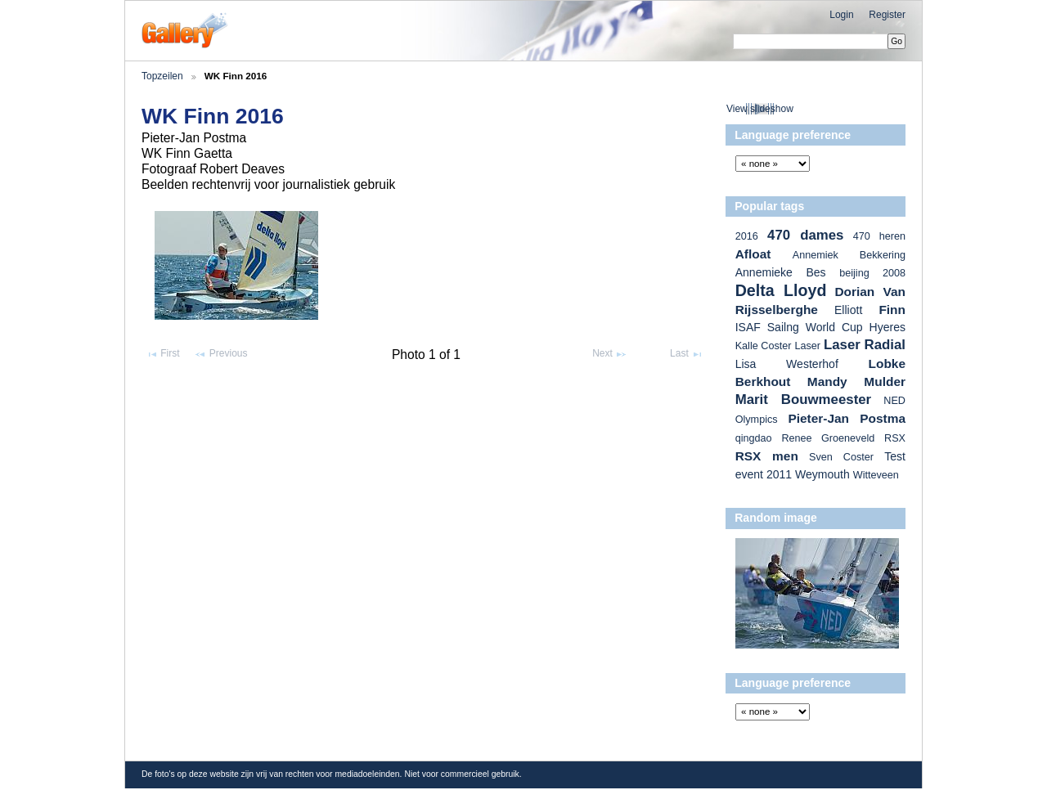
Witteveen (876, 475)
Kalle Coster (763, 346)
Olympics (756, 419)
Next (609, 354)
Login (841, 14)
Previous (220, 354)
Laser (807, 346)
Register (887, 14)
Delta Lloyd (781, 290)
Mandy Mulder (856, 381)
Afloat (753, 254)
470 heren (879, 236)
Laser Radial (864, 344)
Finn (891, 309)
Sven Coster (841, 457)
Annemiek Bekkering (849, 255)
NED (894, 400)
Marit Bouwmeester (803, 399)
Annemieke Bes (780, 272)
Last (686, 354)
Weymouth (822, 474)
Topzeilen (162, 76)
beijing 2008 (872, 273)
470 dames (805, 235)
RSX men (766, 456)
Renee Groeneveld (827, 438)
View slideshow (759, 108)
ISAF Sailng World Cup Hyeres (820, 327)
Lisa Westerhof (786, 363)
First (163, 354)
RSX (894, 438)
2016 (746, 236)
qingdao (753, 438)
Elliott (848, 309)
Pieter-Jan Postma (846, 418)
